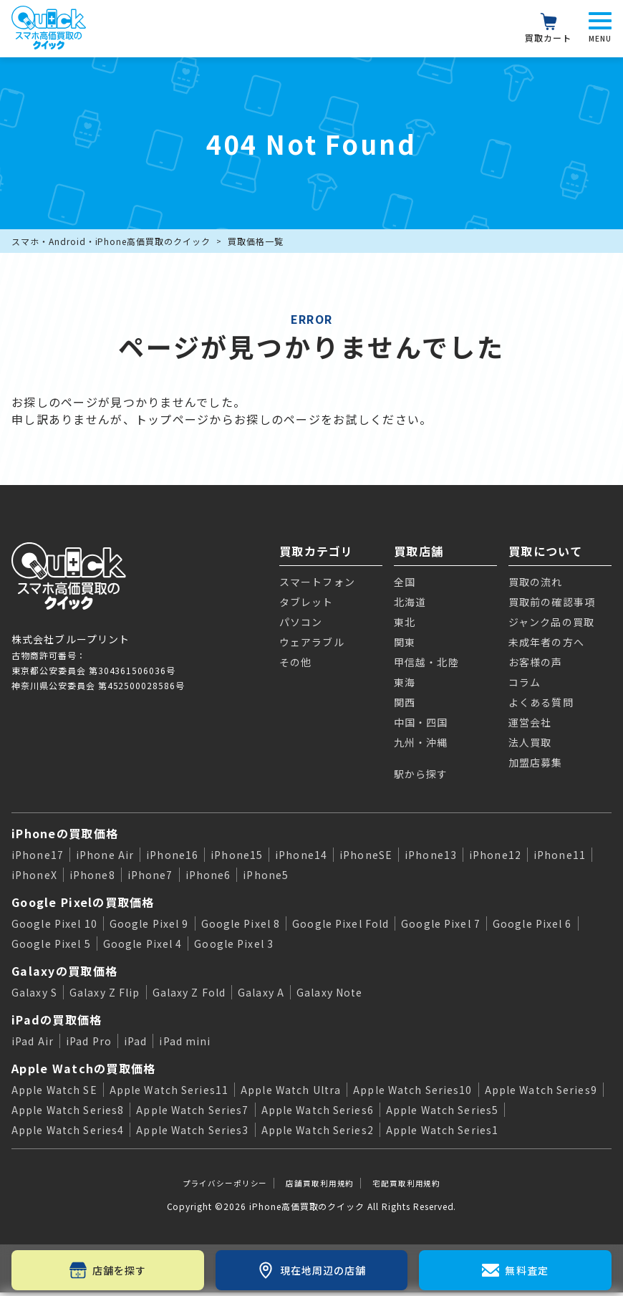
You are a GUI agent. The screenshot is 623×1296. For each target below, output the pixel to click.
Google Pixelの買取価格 (83, 902)
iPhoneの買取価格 (64, 833)
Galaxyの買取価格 (64, 970)
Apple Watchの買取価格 (83, 1068)
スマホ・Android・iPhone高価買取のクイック (111, 241)
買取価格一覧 (256, 241)
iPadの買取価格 (56, 1019)
